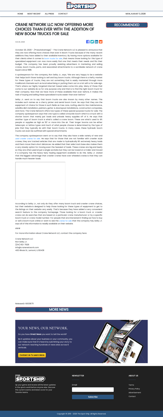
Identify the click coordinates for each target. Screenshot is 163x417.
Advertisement (136, 392)
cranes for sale (67, 220)
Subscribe (92, 397)
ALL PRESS (49, 13)
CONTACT (63, 13)
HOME (20, 13)
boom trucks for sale (53, 58)
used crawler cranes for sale (29, 138)
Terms (132, 385)
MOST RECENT (34, 13)
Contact (133, 396)
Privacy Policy (135, 388)
